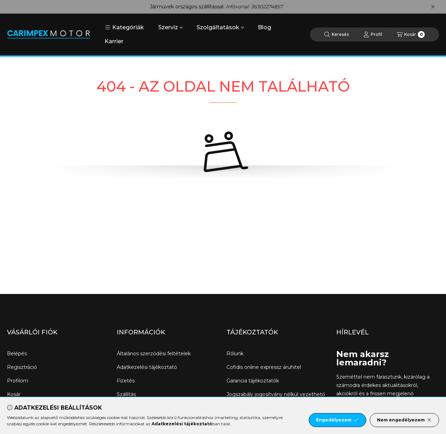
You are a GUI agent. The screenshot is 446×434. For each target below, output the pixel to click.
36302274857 (267, 6)
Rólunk (235, 353)
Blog (264, 27)
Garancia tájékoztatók (252, 381)
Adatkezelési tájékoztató (147, 367)
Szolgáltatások (220, 27)
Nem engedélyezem (404, 420)
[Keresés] (336, 34)
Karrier (114, 41)
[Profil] (373, 34)
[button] (124, 27)
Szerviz (170, 27)
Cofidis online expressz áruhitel (263, 367)
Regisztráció (22, 367)
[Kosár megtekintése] (411, 34)
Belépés (17, 353)
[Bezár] (433, 6)
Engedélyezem (337, 420)
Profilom (17, 381)
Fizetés (125, 381)
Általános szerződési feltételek (154, 353)
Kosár (14, 394)
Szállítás (126, 394)
